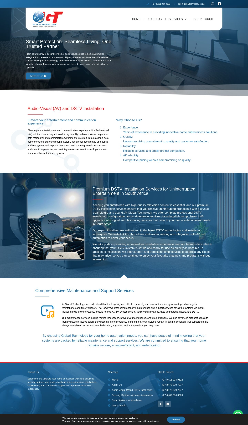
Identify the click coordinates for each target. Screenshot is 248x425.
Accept (176, 419)
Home (136, 19)
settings (153, 421)
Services (177, 19)
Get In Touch (203, 19)
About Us (155, 19)
